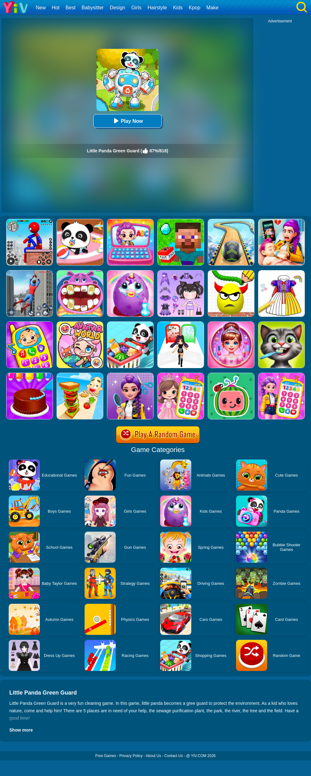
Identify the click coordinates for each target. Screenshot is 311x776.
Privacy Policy (131, 756)
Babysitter (92, 7)
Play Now (127, 121)
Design (117, 7)
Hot (55, 7)
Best (71, 7)
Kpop (194, 7)
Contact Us (174, 756)
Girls (136, 7)
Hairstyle (157, 7)
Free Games (105, 756)
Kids (178, 7)
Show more (21, 730)
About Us (153, 756)
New (41, 7)
